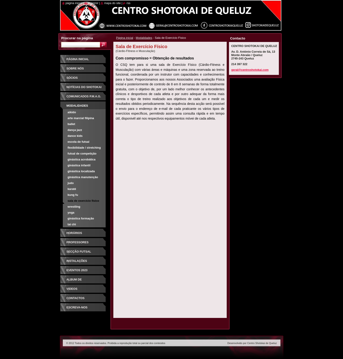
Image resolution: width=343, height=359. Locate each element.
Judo (71, 183)
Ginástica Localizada (81, 171)
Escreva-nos (77, 307)
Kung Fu (73, 195)
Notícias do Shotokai (84, 87)
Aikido (72, 112)
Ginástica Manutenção (83, 177)
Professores (77, 242)
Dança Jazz (75, 130)
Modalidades (144, 37)
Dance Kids (75, 136)
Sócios (72, 77)
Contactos (75, 298)
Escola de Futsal (78, 141)
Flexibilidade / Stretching (84, 147)
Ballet (71, 124)
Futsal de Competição (82, 153)
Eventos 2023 (77, 270)
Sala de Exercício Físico (83, 200)
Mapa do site (112, 3)
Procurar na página (77, 38)
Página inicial (124, 37)
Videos (71, 288)
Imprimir (93, 3)
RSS (128, 3)
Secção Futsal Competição (78, 253)
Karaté (72, 189)
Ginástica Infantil (79, 165)
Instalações (76, 261)
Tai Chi (72, 224)
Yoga (71, 212)
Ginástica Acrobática (81, 159)
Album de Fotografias (77, 281)
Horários (74, 233)
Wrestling (74, 206)
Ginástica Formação (81, 218)
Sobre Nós (75, 68)
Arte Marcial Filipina (81, 118)
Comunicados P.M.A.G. (83, 96)
